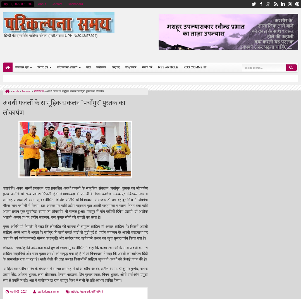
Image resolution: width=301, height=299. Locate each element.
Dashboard (75, 4)
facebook (261, 4)
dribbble (290, 4)
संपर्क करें (147, 67)
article (74, 291)
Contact (57, 4)
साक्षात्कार (131, 67)
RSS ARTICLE (168, 67)
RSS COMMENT (195, 67)
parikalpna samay (48, 291)
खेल (88, 67)
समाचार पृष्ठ (21, 67)
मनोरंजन (101, 67)
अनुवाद (116, 67)
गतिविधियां (97, 291)
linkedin (282, 4)
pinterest (297, 4)
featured (85, 291)
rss (275, 4)
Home (8, 67)
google (268, 4)
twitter (253, 4)
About (42, 4)
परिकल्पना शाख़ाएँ (67, 67)
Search (291, 67)
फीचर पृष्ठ (42, 67)
